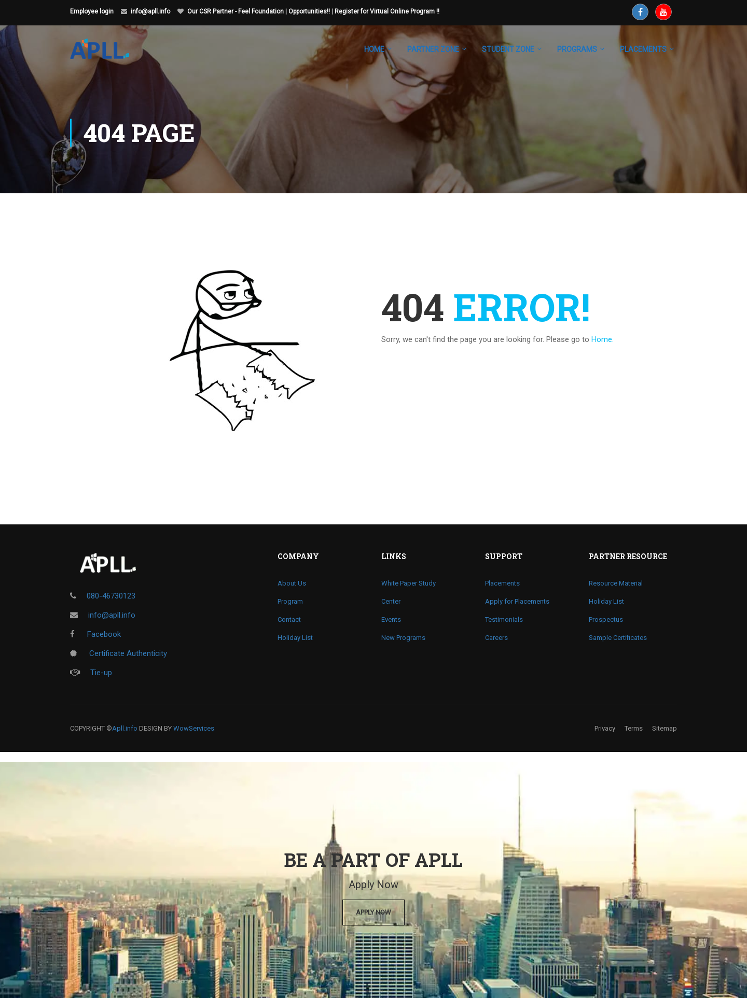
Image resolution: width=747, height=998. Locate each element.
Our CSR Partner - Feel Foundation (235, 11)
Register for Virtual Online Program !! (387, 11)
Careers (496, 637)
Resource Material (616, 583)
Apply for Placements (517, 601)
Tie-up (91, 672)
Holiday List (295, 637)
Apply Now (373, 912)
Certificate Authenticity (118, 653)
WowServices (193, 728)
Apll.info (124, 728)
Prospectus (606, 619)
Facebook (95, 634)
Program (290, 601)
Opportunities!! (309, 11)
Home (374, 49)
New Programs (403, 637)
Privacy (604, 728)
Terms (634, 728)
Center (390, 601)
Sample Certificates (618, 637)
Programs (577, 49)
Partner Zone (433, 49)
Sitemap (664, 728)
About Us (292, 583)
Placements (502, 583)
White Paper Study (408, 583)
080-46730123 (111, 596)
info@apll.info (150, 11)
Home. (602, 339)
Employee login (92, 11)
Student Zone (508, 49)
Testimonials (504, 619)
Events (391, 619)
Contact (289, 619)
